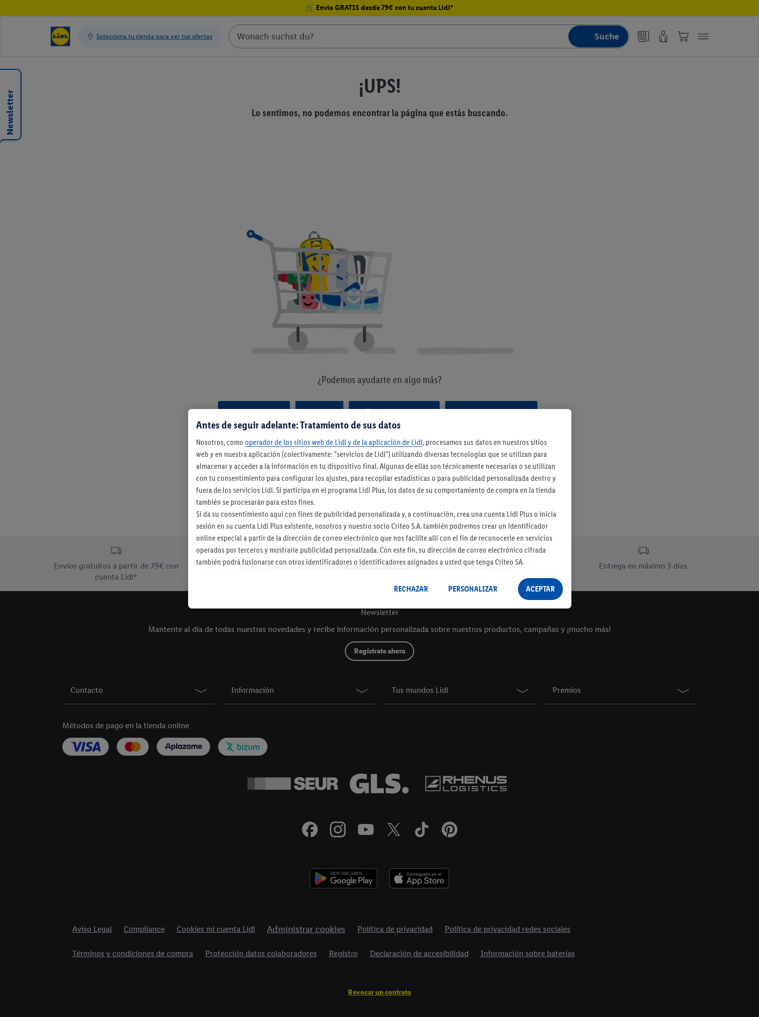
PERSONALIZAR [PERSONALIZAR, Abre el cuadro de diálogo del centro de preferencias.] (473, 589)
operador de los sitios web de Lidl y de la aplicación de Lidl (334, 442)
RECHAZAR (411, 589)
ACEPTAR (540, 589)
